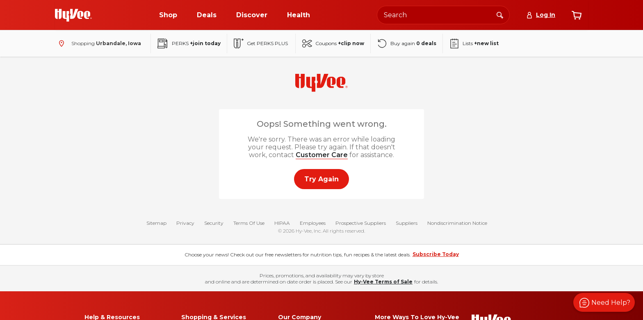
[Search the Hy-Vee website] (443, 15)
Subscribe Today (436, 254)
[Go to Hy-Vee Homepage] (73, 15)
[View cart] (576, 15)
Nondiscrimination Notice (457, 223)
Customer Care (322, 155)
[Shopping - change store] (98, 43)
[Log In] (541, 15)
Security (213, 223)
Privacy (185, 223)
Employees (313, 223)
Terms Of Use (248, 223)
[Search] (500, 14)
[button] (604, 302)
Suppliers (406, 223)
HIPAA (282, 223)
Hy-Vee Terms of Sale (383, 282)
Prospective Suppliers (360, 223)
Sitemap (156, 223)
